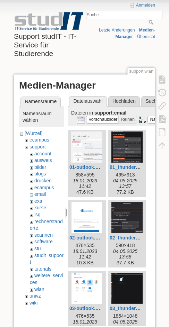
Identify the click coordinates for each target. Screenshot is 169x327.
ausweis (43, 160)
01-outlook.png (86, 167)
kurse (40, 207)
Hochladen (124, 101)
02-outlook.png (86, 237)
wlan (39, 289)
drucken (43, 180)
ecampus (39, 140)
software (43, 241)
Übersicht (146, 36)
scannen (43, 235)
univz (35, 296)
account (42, 153)
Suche (152, 22)
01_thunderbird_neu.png (138, 167)
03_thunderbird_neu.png (138, 308)
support (37, 146)
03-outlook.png (86, 308)
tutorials (42, 269)
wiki (33, 303)
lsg (37, 214)
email (40, 194)
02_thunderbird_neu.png (138, 237)
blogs (40, 173)
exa (38, 201)
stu (37, 248)
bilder (40, 167)
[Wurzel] (33, 133)
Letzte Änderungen (117, 30)
